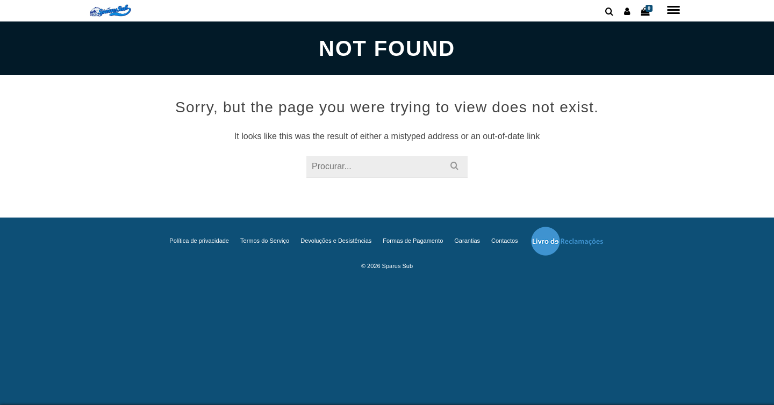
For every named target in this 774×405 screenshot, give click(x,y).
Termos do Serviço (264, 240)
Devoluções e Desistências (335, 240)
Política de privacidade (199, 240)
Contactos (504, 240)
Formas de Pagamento (413, 240)
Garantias (467, 240)
